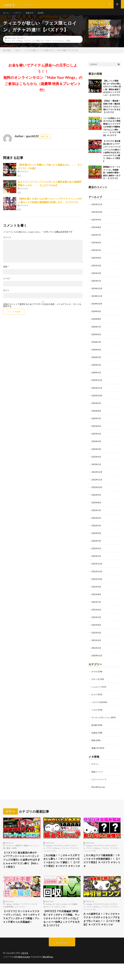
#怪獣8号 (18, 848)
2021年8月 (96, 597)
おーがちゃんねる (60, 911)
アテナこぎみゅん (53, 850)
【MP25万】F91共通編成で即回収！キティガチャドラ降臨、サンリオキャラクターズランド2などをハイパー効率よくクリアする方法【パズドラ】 (61, 928)
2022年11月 (97, 483)
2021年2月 (96, 643)
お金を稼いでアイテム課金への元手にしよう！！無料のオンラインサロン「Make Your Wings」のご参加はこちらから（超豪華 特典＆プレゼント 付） (42, 81)
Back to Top (61, 955)
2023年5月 (96, 437)
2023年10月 (97, 399)
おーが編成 (72, 911)
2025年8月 (96, 231)
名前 (6, 270)
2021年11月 (97, 574)
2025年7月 (96, 238)
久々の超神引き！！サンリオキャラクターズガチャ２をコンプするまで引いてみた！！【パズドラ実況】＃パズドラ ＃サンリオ (101, 928)
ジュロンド (96, 689)
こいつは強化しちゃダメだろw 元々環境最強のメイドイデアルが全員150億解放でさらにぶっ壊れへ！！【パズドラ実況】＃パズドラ (111, 130)
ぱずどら (46, 913)
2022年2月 (96, 551)
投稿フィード (97, 774)
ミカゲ (94, 712)
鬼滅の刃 (31, 14)
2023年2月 (96, 460)
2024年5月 (96, 345)
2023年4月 (96, 444)
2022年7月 (96, 513)
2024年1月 (96, 376)
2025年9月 (96, 223)
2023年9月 (96, 406)
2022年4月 (96, 536)
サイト (6, 294)
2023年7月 (96, 422)
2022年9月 (96, 498)
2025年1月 (96, 284)
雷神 (93, 743)
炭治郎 (42, 14)
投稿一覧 (44, 140)
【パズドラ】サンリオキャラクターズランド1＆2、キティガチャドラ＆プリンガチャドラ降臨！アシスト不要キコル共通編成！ (21, 926)
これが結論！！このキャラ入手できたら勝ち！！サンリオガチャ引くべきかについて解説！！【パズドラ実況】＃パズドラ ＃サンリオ (61, 865)
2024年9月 (96, 315)
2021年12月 (97, 566)
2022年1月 (96, 559)
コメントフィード (99, 782)
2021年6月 (96, 612)
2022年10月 (97, 490)
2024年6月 (96, 338)
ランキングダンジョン (101, 720)
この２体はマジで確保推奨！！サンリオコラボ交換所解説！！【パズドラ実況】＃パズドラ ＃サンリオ (101, 863)
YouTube (16, 911)
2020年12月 (97, 658)
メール (7, 282)
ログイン (95, 766)
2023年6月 (96, 429)
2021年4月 (96, 628)
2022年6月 (96, 521)
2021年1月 (96, 650)
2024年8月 (96, 322)
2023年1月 (96, 467)
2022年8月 (96, 505)
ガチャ (22, 42)
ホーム (6, 14)
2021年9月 (96, 589)
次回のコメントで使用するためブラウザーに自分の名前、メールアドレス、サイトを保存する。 (42, 309)
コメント (7, 241)
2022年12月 (97, 475)
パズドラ (18, 14)
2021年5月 (96, 620)
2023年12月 (97, 383)
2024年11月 (97, 299)
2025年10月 (97, 216)
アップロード (25, 911)
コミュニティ (20, 913)
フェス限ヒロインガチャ (41, 44)
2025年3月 (96, 269)
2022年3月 (96, 544)
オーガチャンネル (59, 913)
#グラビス (10, 848)
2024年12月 (97, 292)
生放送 (94, 735)
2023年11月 (97, 391)
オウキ (94, 674)
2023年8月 (96, 414)
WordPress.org (98, 789)
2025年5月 (96, 254)
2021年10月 (97, 582)
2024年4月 (96, 353)
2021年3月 (96, 635)
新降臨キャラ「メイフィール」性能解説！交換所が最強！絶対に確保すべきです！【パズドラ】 (111, 176)
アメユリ (65, 850)
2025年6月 (96, 246)
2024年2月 (96, 368)
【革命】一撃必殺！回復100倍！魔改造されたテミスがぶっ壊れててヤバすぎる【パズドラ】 (111, 110)
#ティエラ (11, 44)
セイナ (94, 697)
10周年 (14, 850)
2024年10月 (97, 307)
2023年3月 (96, 452)
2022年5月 (96, 528)
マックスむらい (59, 44)
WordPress (48, 969)
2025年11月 (97, 208)
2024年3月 (96, 360)
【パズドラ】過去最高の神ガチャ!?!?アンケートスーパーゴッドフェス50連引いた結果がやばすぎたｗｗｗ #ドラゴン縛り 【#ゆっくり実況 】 (21, 863)
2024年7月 (96, 330)
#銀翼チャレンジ (29, 848)
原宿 (68, 44)
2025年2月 (96, 277)
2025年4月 (96, 261)
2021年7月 (96, 605)
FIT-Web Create (22, 969)
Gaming (19, 44)
